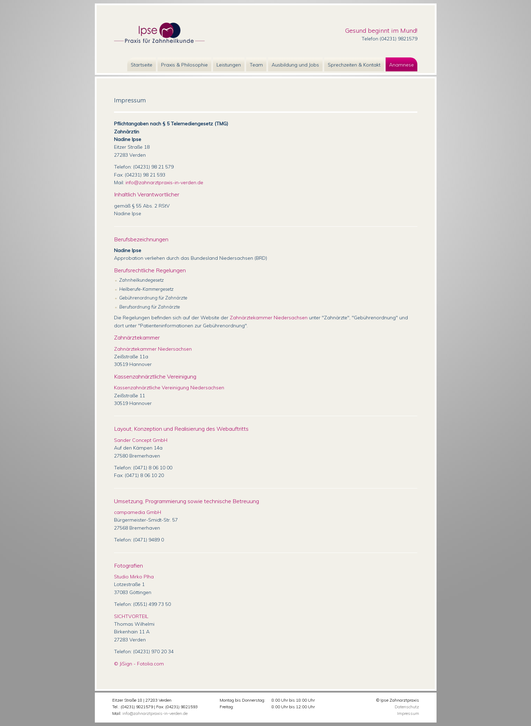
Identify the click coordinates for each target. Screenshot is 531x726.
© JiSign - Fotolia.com (139, 664)
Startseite (141, 65)
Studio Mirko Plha (134, 576)
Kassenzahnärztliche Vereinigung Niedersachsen (169, 387)
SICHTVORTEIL (131, 616)
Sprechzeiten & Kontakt (354, 65)
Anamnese (401, 65)
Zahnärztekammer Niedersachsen (269, 317)
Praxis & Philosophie (184, 65)
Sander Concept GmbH (140, 440)
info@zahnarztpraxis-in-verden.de (164, 182)
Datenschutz (407, 706)
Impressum (408, 713)
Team (256, 65)
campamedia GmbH (137, 512)
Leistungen (229, 65)
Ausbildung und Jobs (295, 65)
